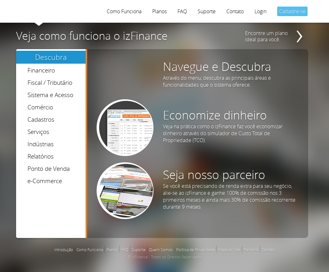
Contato (235, 11)
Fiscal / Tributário (49, 82)
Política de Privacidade (195, 249)
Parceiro (251, 249)
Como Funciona (124, 11)
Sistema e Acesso (50, 95)
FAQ (182, 11)
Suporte (207, 11)
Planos (159, 11)
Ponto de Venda (48, 168)
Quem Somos (161, 249)
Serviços (38, 132)
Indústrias (40, 144)
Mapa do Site (229, 249)
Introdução (63, 249)
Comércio (40, 107)
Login (260, 11)
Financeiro (41, 70)
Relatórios (40, 156)
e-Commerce (44, 181)
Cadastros (40, 119)
